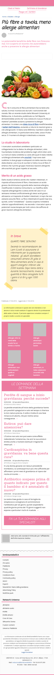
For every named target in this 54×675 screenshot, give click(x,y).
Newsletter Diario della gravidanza (15, 587)
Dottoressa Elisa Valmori (13, 404)
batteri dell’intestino (11, 127)
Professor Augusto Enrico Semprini (16, 463)
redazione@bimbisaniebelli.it (22, 662)
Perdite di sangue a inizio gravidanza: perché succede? (27, 397)
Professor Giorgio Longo (13, 496)
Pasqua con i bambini (27, 12)
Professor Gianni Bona (12, 433)
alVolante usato (8, 608)
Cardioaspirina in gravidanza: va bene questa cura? (26, 453)
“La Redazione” (18, 34)
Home (4, 17)
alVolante (6, 605)
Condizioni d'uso (8, 575)
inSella (5, 611)
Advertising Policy (9, 590)
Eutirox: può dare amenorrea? (17, 426)
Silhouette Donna (9, 621)
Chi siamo (6, 563)
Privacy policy (8, 572)
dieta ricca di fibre (30, 124)
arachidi (28, 157)
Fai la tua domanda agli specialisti (27, 521)
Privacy (5, 569)
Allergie (17, 17)
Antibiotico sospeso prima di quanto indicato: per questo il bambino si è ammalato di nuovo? (26, 484)
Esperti (5, 584)
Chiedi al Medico (14, 8)
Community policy (9, 578)
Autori (5, 581)
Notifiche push (8, 593)
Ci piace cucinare (9, 625)
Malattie (10, 17)
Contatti (6, 560)
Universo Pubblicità (10, 628)
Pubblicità (6, 566)
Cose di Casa (7, 618)
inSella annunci (8, 615)
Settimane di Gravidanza (36, 8)
